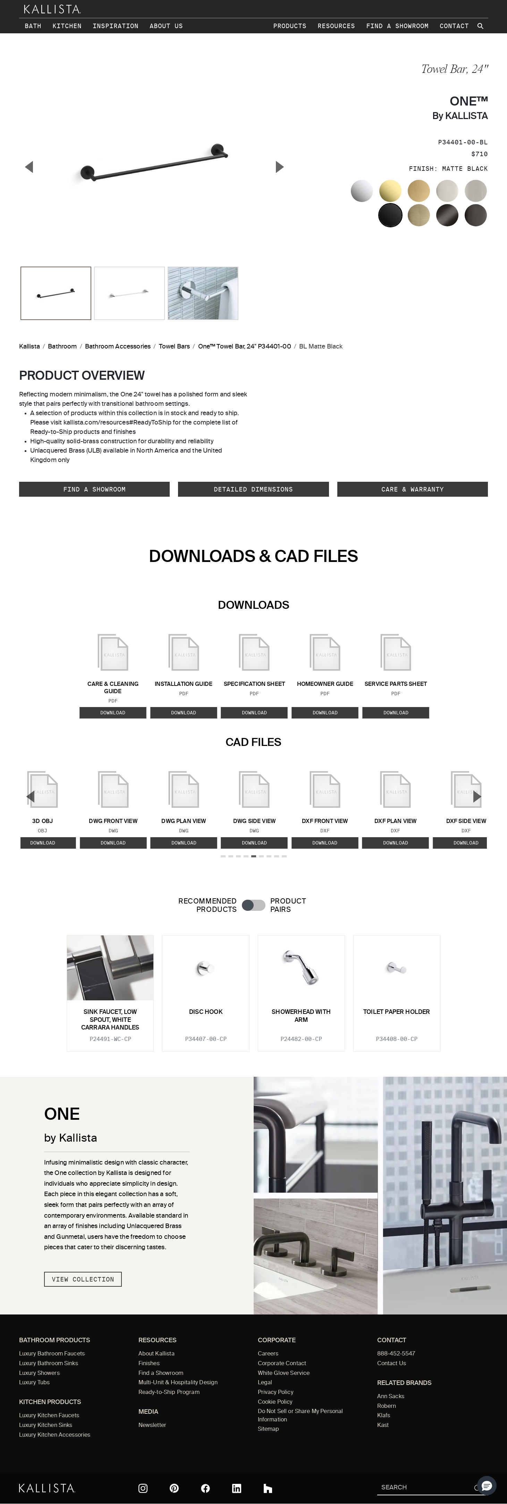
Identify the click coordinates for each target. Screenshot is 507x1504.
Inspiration (115, 26)
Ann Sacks (390, 1397)
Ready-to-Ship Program (169, 1392)
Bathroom (62, 347)
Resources (336, 26)
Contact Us (391, 1364)
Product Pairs (288, 905)
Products (289, 26)
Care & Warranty (412, 489)
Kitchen (67, 26)
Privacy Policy (275, 1392)
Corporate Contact (282, 1364)
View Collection (83, 1279)
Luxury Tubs (34, 1383)
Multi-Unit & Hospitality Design (178, 1383)
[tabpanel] (253, 989)
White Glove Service (284, 1373)
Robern (386, 1406)
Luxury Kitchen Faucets (49, 1416)
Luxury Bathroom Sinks (48, 1364)
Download (112, 712)
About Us (166, 26)
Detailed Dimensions (253, 489)
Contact (454, 26)
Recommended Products (207, 905)
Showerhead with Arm (301, 1016)
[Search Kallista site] (481, 26)
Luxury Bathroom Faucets (52, 1354)
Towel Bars (174, 347)
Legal (265, 1383)
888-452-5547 (396, 1354)
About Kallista (156, 1354)
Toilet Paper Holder (396, 1012)
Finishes (149, 1364)
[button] (487, 1485)
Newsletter (152, 1425)
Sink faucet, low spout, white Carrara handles (110, 1020)
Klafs (383, 1416)
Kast (383, 1425)
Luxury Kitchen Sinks (46, 1425)
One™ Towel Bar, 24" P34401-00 (244, 347)
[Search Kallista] (422, 1488)
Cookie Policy (275, 1402)
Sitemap (268, 1429)
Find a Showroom (397, 26)
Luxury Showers (39, 1373)
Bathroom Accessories (118, 347)
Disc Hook (205, 1012)
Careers (268, 1354)
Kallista (29, 347)
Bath (33, 26)
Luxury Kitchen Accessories (55, 1435)
